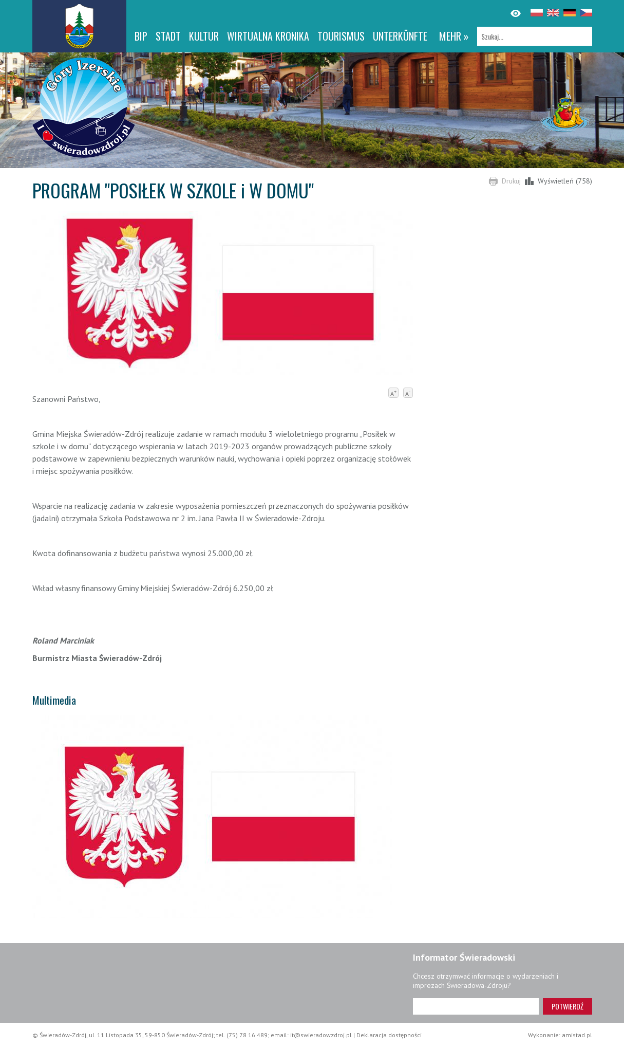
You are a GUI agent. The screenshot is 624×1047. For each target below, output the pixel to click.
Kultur (204, 36)
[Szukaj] (534, 36)
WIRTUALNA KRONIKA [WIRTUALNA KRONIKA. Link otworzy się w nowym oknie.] (268, 36)
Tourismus (341, 36)
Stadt (168, 36)
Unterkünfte (400, 36)
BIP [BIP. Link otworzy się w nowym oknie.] (141, 36)
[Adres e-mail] (476, 1006)
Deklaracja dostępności (389, 1035)
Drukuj (511, 181)
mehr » (454, 36)
